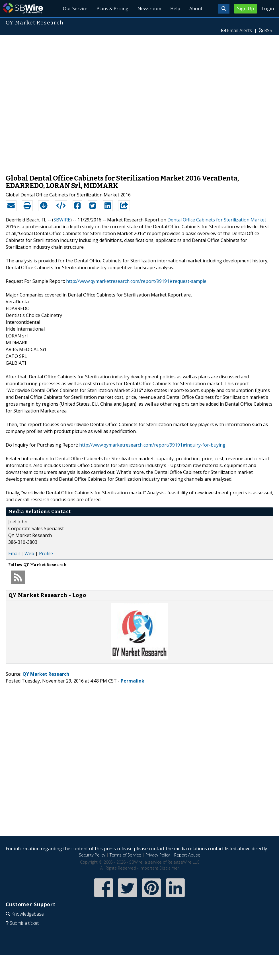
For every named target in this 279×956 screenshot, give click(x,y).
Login (268, 8)
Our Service (75, 8)
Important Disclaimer (159, 868)
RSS (268, 30)
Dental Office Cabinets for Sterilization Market (216, 220)
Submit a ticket (24, 923)
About (195, 8)
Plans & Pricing (112, 8)
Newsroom (149, 8)
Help (175, 8)
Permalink (132, 681)
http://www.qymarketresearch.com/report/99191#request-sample (136, 281)
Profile (46, 553)
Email (14, 553)
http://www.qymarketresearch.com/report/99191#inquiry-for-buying (152, 445)
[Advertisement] (69, 101)
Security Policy (92, 855)
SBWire (23, 8)
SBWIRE (62, 220)
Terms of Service (125, 855)
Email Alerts (239, 30)
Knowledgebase (27, 914)
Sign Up (245, 8)
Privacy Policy (157, 855)
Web (29, 553)
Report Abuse (187, 855)
